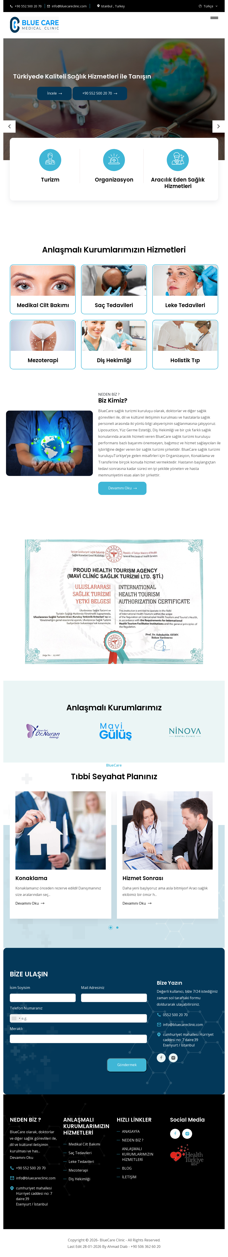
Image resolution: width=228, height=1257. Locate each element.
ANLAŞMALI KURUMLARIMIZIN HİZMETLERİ (137, 1154)
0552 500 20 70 (175, 1014)
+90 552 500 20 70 (28, 6)
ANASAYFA (131, 1131)
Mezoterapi (43, 360)
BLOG (127, 1168)
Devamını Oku (122, 488)
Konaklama (31, 879)
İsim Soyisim (20, 988)
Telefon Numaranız (26, 1008)
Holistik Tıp (185, 360)
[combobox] (16, 1019)
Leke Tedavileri (185, 305)
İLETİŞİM (129, 1176)
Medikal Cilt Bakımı (42, 305)
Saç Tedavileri (114, 305)
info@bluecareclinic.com (69, 6)
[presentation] (9, 126)
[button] (110, 928)
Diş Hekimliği (114, 360)
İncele (54, 93)
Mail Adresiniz (92, 988)
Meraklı (16, 1029)
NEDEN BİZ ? (132, 1139)
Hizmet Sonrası (142, 879)
